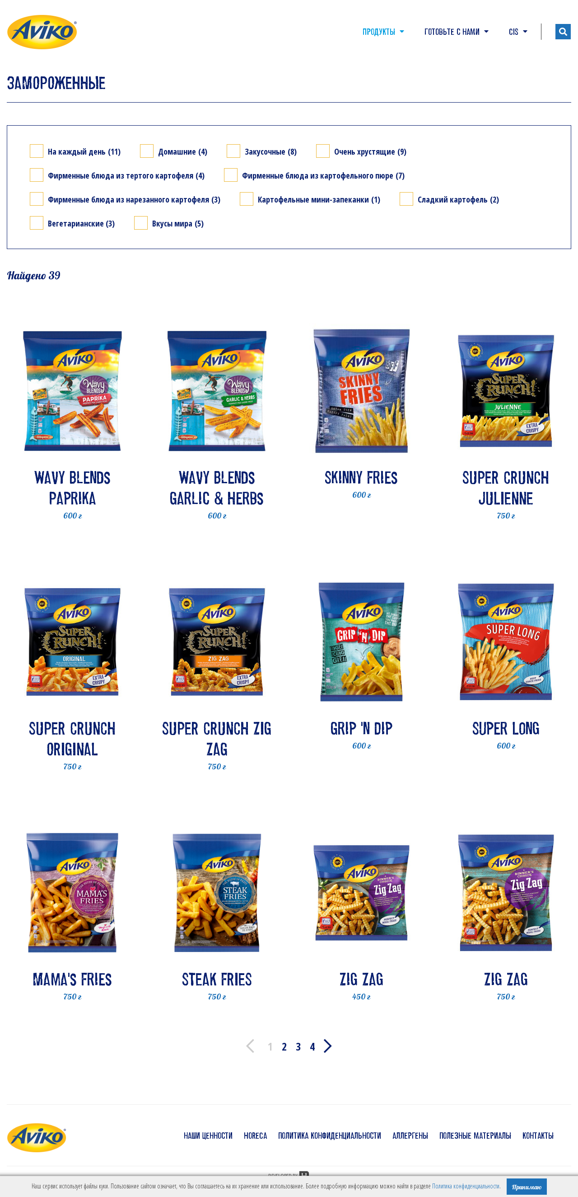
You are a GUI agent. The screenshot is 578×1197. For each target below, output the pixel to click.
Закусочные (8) (271, 151)
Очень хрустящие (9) (370, 151)
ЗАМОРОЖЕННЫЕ (56, 82)
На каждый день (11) (84, 151)
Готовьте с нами (456, 31)
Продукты (383, 31)
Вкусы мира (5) (178, 223)
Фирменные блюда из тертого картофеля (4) (126, 175)
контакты (538, 1135)
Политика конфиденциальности (465, 1186)
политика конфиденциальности (329, 1135)
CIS (518, 31)
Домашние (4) (182, 151)
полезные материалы (475, 1135)
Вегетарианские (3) (81, 223)
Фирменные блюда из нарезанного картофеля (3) (134, 199)
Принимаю (527, 1187)
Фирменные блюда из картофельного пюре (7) (323, 175)
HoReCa (255, 1135)
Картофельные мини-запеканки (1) (319, 199)
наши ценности (208, 1135)
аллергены (410, 1135)
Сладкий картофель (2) (458, 199)
